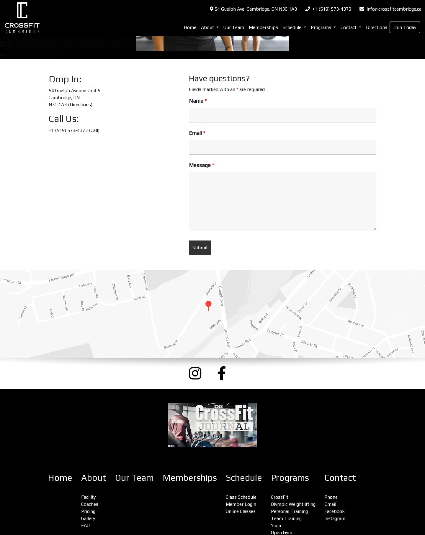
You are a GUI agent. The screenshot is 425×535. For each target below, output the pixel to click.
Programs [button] (321, 27)
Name (198, 101)
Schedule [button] (293, 27)
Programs (290, 477)
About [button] (208, 27)
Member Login (241, 504)
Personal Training (289, 511)
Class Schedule (241, 497)
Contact (340, 477)
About (93, 477)
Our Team (233, 27)
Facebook (334, 511)
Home (190, 27)
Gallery (88, 518)
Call (94, 130)
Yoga (276, 525)
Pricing (88, 511)
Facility (88, 497)
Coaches (89, 504)
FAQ (85, 525)
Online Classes (241, 511)
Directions (376, 27)
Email (197, 133)
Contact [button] (349, 27)
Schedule (244, 477)
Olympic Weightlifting (293, 504)
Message (201, 165)
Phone (331, 497)
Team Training (286, 518)
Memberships (263, 27)
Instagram (334, 518)
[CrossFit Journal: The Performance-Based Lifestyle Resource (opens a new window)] (212, 425)
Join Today (405, 27)
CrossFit (279, 497)
